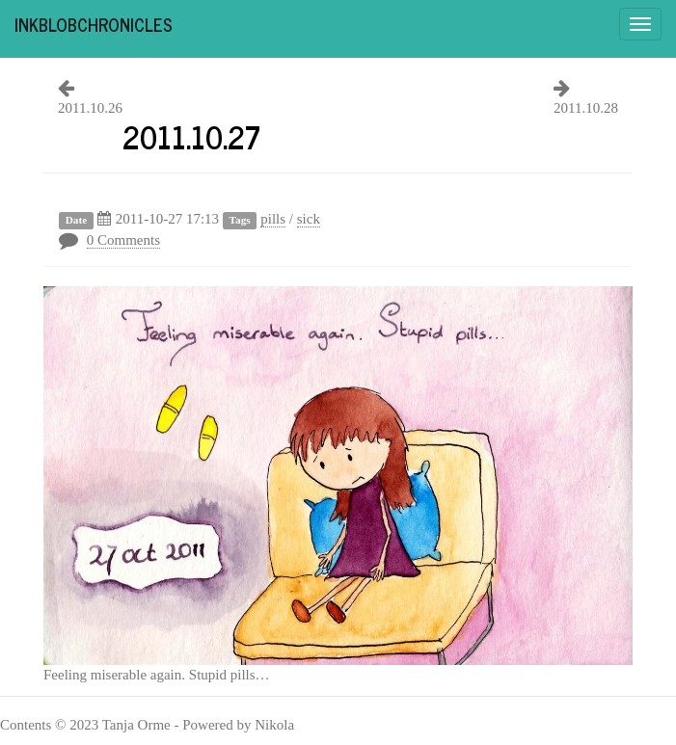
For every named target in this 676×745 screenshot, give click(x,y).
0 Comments (123, 240)
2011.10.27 (191, 136)
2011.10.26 (90, 108)
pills (272, 218)
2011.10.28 (586, 108)
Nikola (274, 724)
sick (308, 218)
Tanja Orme (136, 724)
